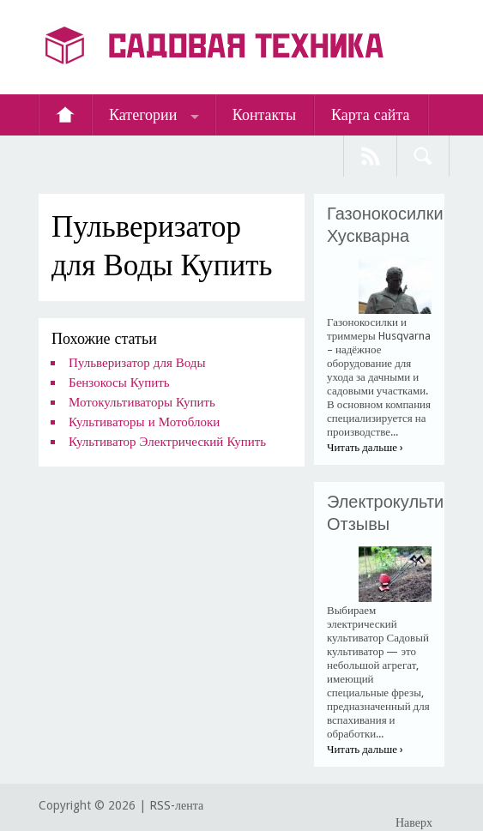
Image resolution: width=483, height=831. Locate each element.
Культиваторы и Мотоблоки (144, 422)
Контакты (264, 114)
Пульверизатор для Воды (137, 362)
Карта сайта (370, 114)
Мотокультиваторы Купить (142, 402)
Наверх (413, 822)
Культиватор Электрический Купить (167, 441)
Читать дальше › (365, 447)
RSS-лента (176, 805)
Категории (143, 114)
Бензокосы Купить (119, 382)
